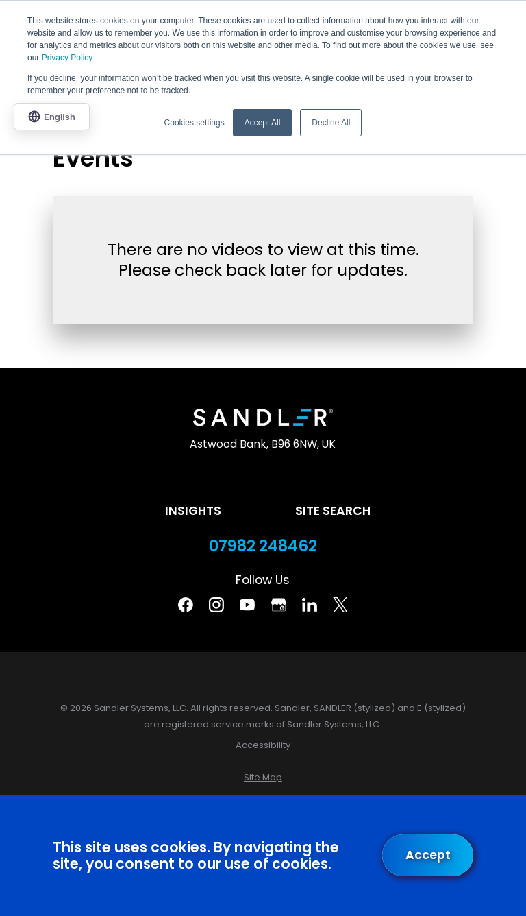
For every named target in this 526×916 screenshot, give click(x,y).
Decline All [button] (331, 123)
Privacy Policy (67, 57)
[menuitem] (263, 745)
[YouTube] (247, 604)
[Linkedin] (309, 604)
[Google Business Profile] (278, 604)
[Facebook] (185, 604)
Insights (193, 511)
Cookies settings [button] (194, 123)
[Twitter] (340, 604)
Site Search (333, 511)
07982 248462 (263, 546)
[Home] (262, 417)
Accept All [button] (263, 123)
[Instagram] (216, 604)
